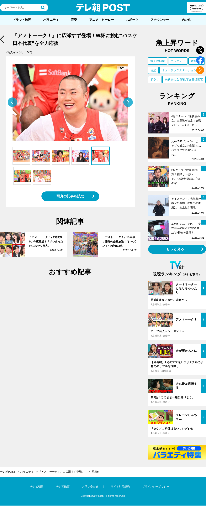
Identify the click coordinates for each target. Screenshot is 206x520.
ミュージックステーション (179, 70)
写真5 (95, 471)
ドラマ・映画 (22, 19)
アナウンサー (160, 19)
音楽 (74, 19)
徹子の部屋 (157, 61)
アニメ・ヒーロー (101, 19)
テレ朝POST (103, 7)
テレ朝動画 (63, 486)
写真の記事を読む (70, 196)
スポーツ (132, 19)
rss (200, 70)
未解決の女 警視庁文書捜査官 (184, 79)
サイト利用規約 (120, 486)
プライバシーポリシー (155, 486)
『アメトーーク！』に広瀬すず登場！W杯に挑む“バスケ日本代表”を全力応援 (64, 471)
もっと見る (175, 249)
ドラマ (154, 79)
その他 (185, 19)
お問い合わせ (90, 486)
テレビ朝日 (37, 486)
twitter (200, 50)
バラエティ (51, 19)
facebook (200, 60)
